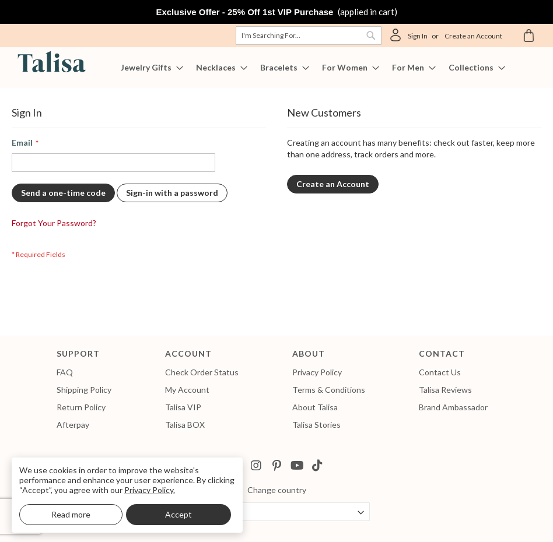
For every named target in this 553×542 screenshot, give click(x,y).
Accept (178, 514)
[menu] (276, 67)
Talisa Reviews (445, 390)
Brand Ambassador (453, 407)
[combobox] (309, 35)
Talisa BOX (185, 425)
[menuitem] (148, 68)
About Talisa (315, 407)
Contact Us (440, 372)
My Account (187, 390)
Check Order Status (202, 372)
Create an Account (473, 35)
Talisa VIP (183, 407)
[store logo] (50, 64)
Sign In (418, 35)
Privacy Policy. (149, 490)
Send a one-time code (63, 193)
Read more (70, 514)
